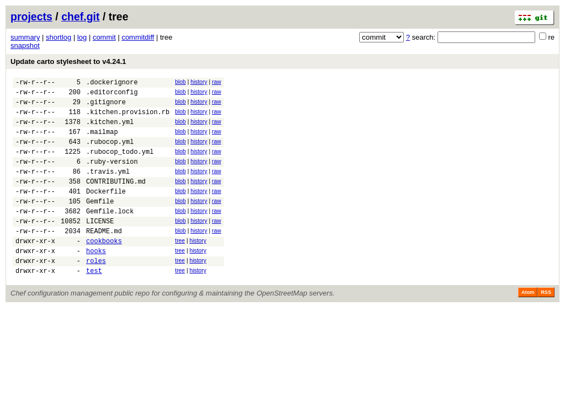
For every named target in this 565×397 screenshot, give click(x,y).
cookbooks (104, 268)
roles (96, 292)
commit (104, 37)
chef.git (80, 16)
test (94, 303)
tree (180, 267)
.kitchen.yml (110, 130)
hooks (96, 280)
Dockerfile (106, 211)
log (82, 37)
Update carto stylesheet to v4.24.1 (68, 61)
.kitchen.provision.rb (127, 118)
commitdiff (137, 37)
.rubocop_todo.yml (119, 164)
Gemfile (100, 222)
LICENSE (100, 245)
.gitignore (106, 106)
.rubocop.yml (110, 153)
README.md (104, 257)
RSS (546, 325)
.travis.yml (108, 187)
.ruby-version (112, 176)
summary (25, 37)
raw (216, 82)
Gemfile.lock (110, 234)
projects (31, 16)
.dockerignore (112, 83)
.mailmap (102, 141)
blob (180, 82)
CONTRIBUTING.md (116, 199)
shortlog (58, 37)
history (198, 82)
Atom (527, 325)
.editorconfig (112, 95)
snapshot (25, 45)
